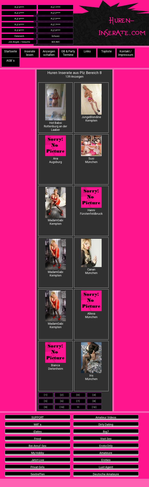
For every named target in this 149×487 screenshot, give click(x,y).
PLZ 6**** (19, 24)
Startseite (10, 51)
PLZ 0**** (19, 7)
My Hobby (37, 453)
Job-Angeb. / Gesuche (19, 42)
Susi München (91, 149)
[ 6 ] (61, 401)
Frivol (37, 438)
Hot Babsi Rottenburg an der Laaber (55, 107)
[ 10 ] (62, 407)
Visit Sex (106, 438)
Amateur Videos (106, 417)
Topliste (106, 51)
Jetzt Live (37, 460)
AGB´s (10, 60)
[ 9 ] (45, 407)
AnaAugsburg (55, 149)
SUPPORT (37, 417)
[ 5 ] (45, 401)
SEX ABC (55, 42)
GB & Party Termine (68, 53)
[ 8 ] (94, 401)
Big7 (106, 431)
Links (87, 51)
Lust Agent (106, 467)
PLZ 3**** (55, 13)
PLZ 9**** (55, 30)
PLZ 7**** (55, 24)
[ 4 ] (94, 395)
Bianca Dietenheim (55, 356)
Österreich (19, 36)
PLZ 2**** (19, 13)
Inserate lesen (29, 53)
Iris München (91, 361)
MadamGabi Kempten (55, 206)
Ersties (106, 460)
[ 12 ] (94, 407)
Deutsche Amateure (106, 474)
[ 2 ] (61, 395)
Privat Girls (38, 467)
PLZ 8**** (19, 30)
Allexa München (91, 304)
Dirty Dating (106, 424)
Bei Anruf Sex (37, 446)
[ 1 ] (45, 395)
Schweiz (56, 36)
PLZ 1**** (55, 7)
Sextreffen (38, 474)
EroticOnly (106, 446)
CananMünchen (91, 257)
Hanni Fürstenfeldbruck (91, 201)
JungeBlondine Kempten (91, 103)
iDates (37, 431)
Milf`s (37, 424)
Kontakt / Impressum (125, 53)
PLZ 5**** (55, 19)
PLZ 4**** (19, 19)
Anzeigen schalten (49, 53)
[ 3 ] (78, 395)
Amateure (105, 453)
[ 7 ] (78, 401)
